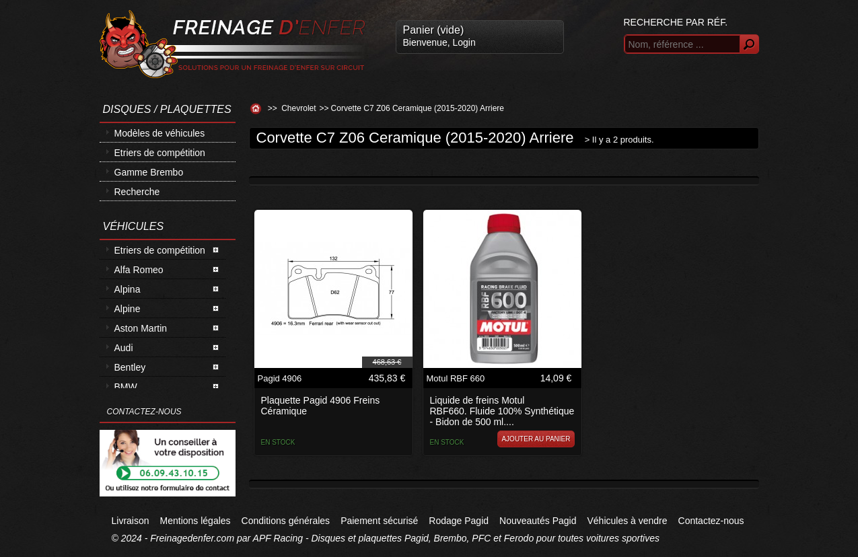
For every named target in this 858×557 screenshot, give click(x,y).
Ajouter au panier (535, 439)
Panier (433, 30)
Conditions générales (286, 520)
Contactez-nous (711, 520)
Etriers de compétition (159, 152)
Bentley (130, 367)
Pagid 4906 (280, 378)
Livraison (130, 520)
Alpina (127, 289)
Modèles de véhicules (159, 133)
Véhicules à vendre (627, 520)
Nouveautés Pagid (537, 520)
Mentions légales (195, 520)
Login (463, 42)
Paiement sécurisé (379, 520)
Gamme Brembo (149, 172)
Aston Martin (141, 328)
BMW (125, 386)
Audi (123, 347)
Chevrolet (298, 108)
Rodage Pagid (459, 520)
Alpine (127, 308)
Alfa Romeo (139, 269)
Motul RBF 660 (456, 378)
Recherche (137, 191)
